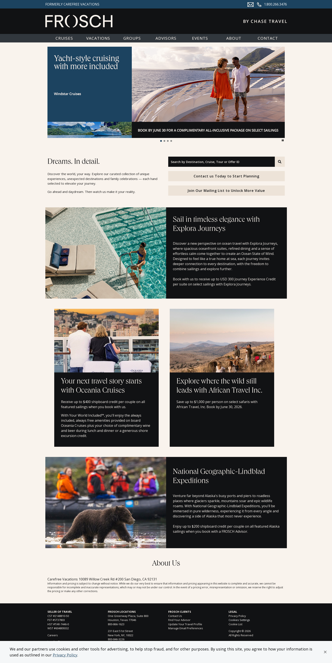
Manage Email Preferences (185, 628)
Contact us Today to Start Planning (226, 176)
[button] (325, 652)
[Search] (280, 162)
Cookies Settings (239, 620)
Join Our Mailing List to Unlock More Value (226, 190)
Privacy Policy (65, 654)
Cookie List (235, 624)
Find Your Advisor (179, 620)
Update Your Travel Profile (185, 624)
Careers (52, 635)
